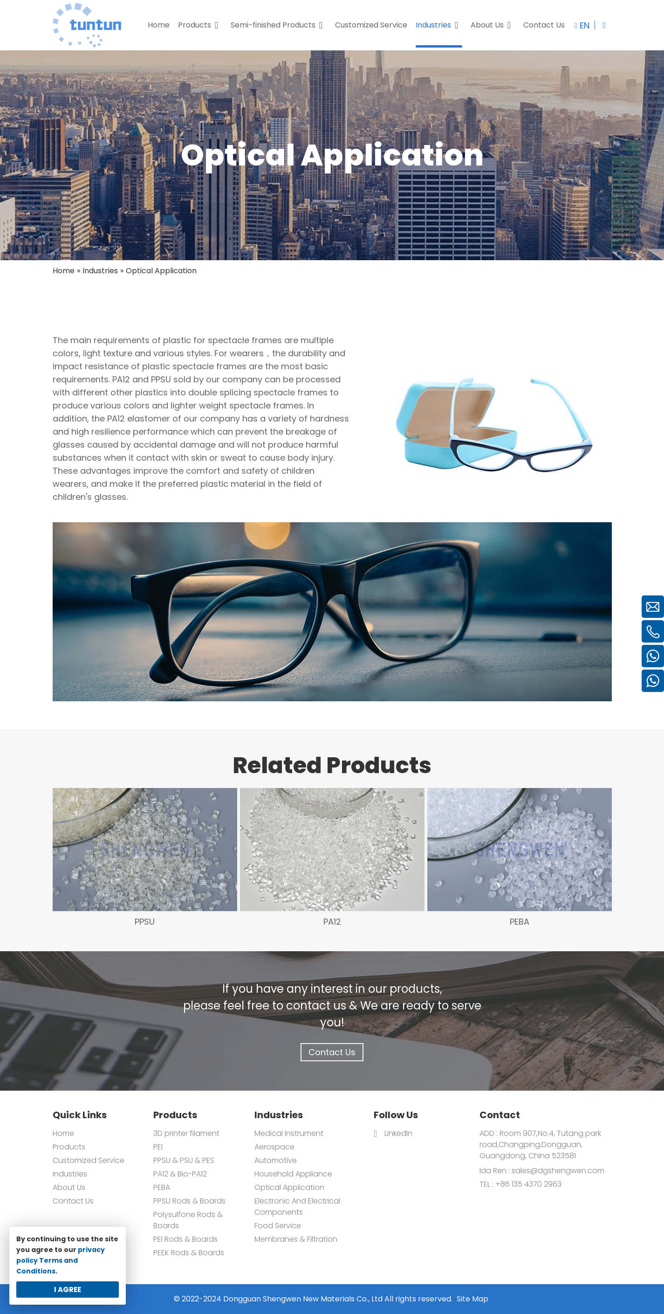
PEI (158, 1146)
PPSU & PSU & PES (183, 1160)
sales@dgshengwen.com (558, 1170)
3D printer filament (186, 1133)
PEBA (161, 1187)
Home (63, 1133)
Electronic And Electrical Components (297, 1206)
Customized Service (88, 1160)
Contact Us (332, 1052)
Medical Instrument (288, 1133)
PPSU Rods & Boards (189, 1201)
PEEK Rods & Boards (188, 1252)
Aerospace (274, 1146)
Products (69, 1146)
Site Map (472, 1298)
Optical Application (289, 1187)
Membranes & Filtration (295, 1239)
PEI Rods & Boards (185, 1239)
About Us (69, 1187)
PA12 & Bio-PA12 (180, 1174)
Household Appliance (293, 1174)
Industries (70, 1174)
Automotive (275, 1160)
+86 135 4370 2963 (527, 1184)
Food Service (277, 1225)
